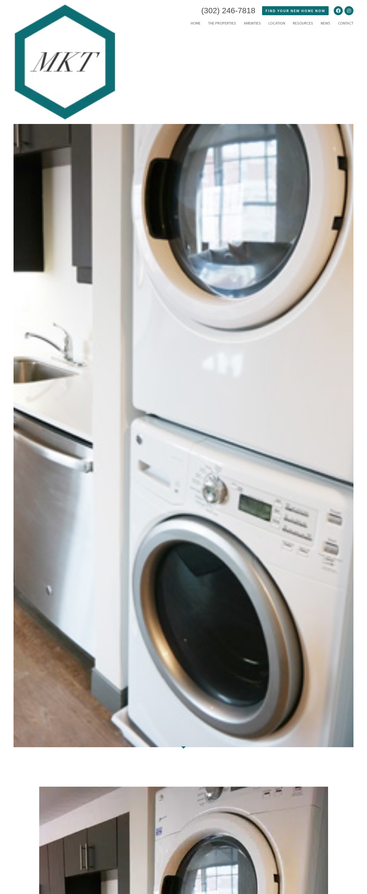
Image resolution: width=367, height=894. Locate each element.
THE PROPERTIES (222, 23)
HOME (196, 23)
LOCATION (277, 23)
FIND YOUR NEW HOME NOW (295, 10)
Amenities (252, 23)
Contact (345, 23)
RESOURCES (303, 23)
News (325, 23)
